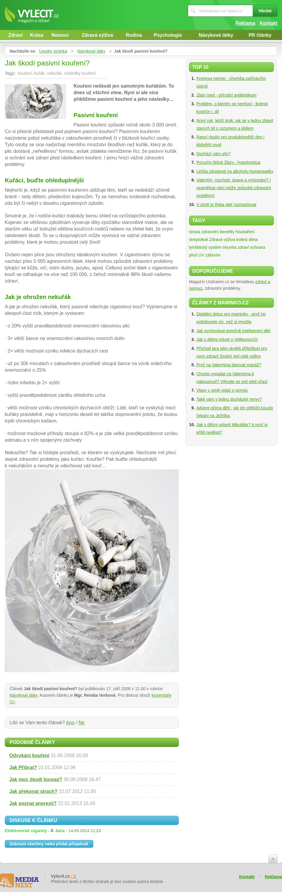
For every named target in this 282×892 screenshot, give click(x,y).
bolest (241, 239)
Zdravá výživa (97, 35)
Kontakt (269, 23)
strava (194, 231)
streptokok (198, 239)
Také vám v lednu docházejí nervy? (229, 399)
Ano (70, 722)
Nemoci (60, 35)
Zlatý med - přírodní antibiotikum (226, 95)
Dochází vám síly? (213, 153)
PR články (260, 35)
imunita (229, 247)
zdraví (243, 247)
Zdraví (15, 35)
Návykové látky (216, 35)
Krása (36, 35)
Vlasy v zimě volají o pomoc (222, 390)
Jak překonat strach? (33, 791)
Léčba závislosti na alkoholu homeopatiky (235, 171)
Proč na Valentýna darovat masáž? (228, 364)
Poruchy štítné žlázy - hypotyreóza (228, 162)
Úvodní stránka (53, 51)
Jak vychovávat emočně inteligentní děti (233, 330)
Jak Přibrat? (23, 767)
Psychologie (168, 35)
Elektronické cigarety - (53, 830)
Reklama (245, 23)
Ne (81, 722)
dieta (253, 239)
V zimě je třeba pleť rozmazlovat (226, 204)
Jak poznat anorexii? (33, 803)
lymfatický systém (205, 247)
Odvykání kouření (29, 755)
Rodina (134, 35)
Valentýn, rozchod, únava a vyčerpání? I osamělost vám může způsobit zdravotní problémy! (233, 188)
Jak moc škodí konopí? (35, 779)
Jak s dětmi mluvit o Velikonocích (227, 339)
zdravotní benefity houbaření (228, 231)
